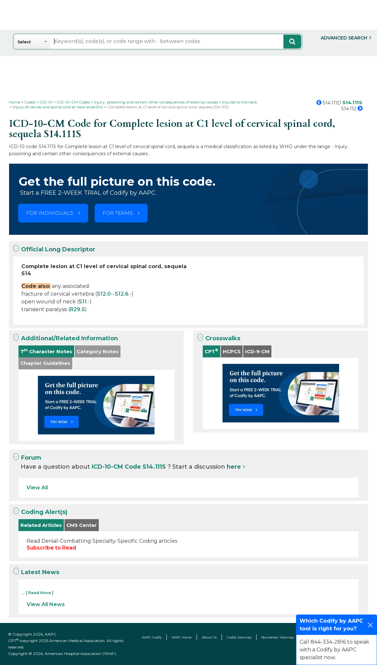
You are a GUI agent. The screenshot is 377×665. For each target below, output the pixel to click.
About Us (209, 637)
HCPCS (232, 351)
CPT (211, 351)
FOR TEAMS (118, 213)
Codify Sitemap (239, 637)
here (234, 466)
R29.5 (77, 309)
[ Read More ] (39, 592)
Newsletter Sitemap (277, 637)
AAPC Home (182, 637)
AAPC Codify (152, 637)
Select (24, 41)
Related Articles (41, 525)
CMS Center (81, 525)
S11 (83, 302)
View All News (46, 604)
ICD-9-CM (257, 351)
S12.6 (122, 294)
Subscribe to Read (51, 548)
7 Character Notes (46, 351)
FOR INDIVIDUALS (49, 213)
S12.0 (104, 294)
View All (37, 488)
